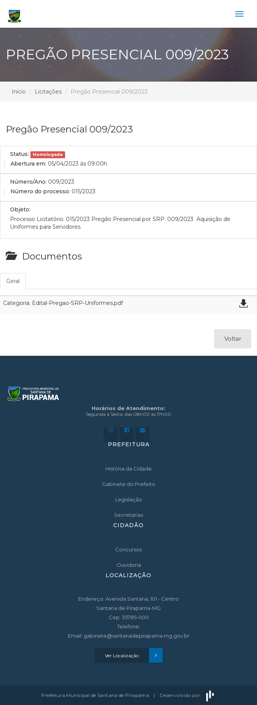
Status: (19, 154)
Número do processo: (40, 191)
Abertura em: (28, 163)
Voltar (232, 338)
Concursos (128, 549)
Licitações (48, 91)
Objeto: (20, 209)
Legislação (128, 499)
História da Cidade (129, 469)
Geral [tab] (13, 281)
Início (19, 91)
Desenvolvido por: (187, 695)
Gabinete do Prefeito (128, 484)
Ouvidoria (128, 565)
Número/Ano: (28, 181)
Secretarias (128, 515)
